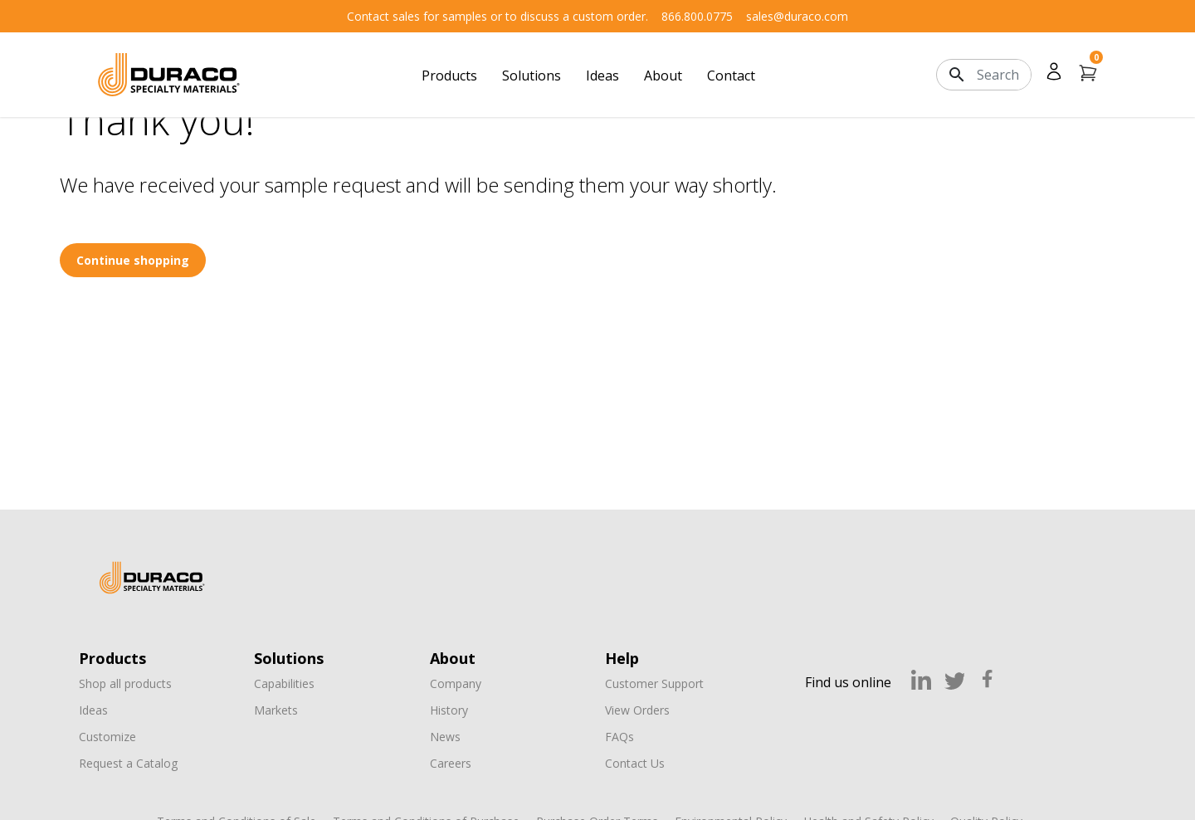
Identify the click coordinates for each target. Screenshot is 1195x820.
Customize (107, 736)
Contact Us (635, 763)
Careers (450, 763)
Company (455, 683)
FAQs (619, 736)
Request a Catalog (128, 763)
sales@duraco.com (797, 16)
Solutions (531, 75)
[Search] (1004, 75)
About (663, 75)
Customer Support (654, 683)
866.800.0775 (697, 16)
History (449, 710)
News (445, 736)
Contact (731, 75)
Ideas (602, 75)
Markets (276, 710)
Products (449, 75)
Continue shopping (132, 260)
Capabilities (284, 683)
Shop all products (125, 683)
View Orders (637, 710)
